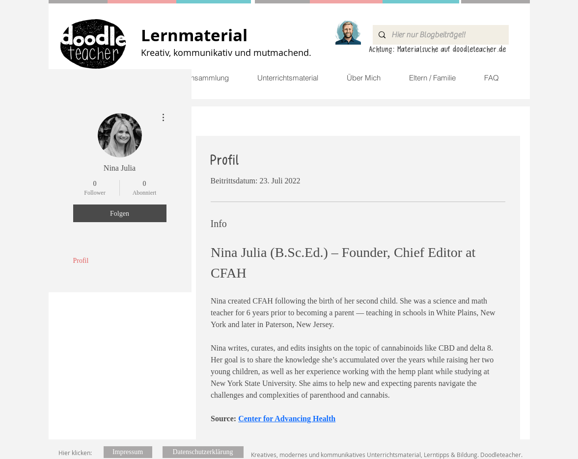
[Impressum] (128, 452)
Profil (81, 260)
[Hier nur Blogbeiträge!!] (439, 35)
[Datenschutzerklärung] (203, 452)
